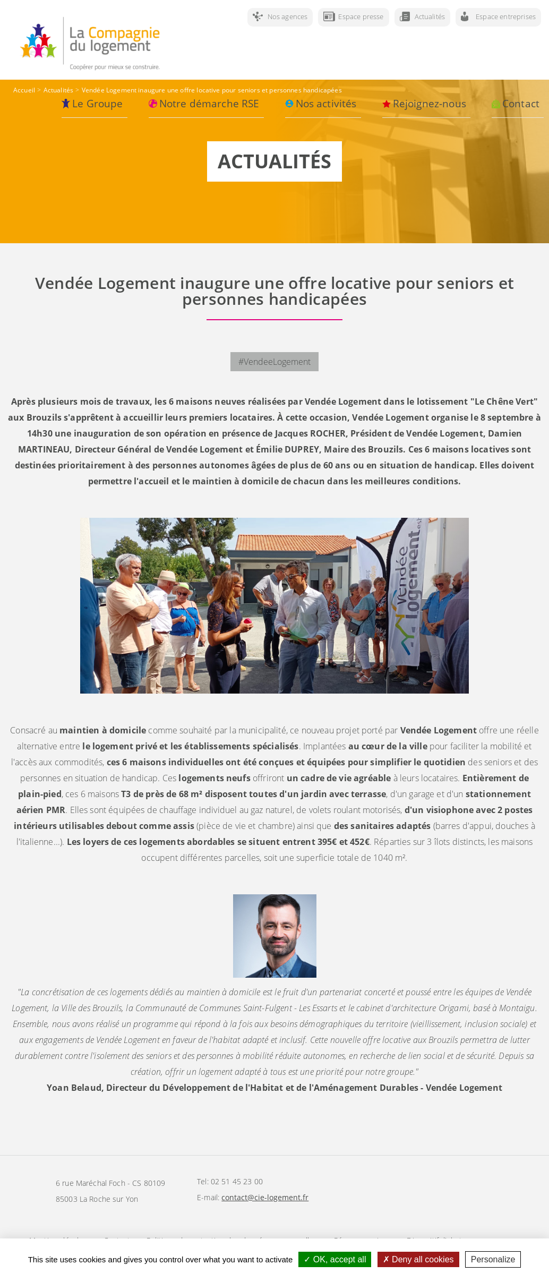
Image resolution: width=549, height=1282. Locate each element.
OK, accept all (335, 1259)
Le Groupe (97, 103)
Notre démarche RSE (209, 103)
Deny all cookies (418, 1259)
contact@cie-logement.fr (264, 1197)
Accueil (24, 90)
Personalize (493, 1259)
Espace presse (360, 16)
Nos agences (288, 16)
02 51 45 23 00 (237, 1181)
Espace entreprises (506, 16)
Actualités (430, 16)
